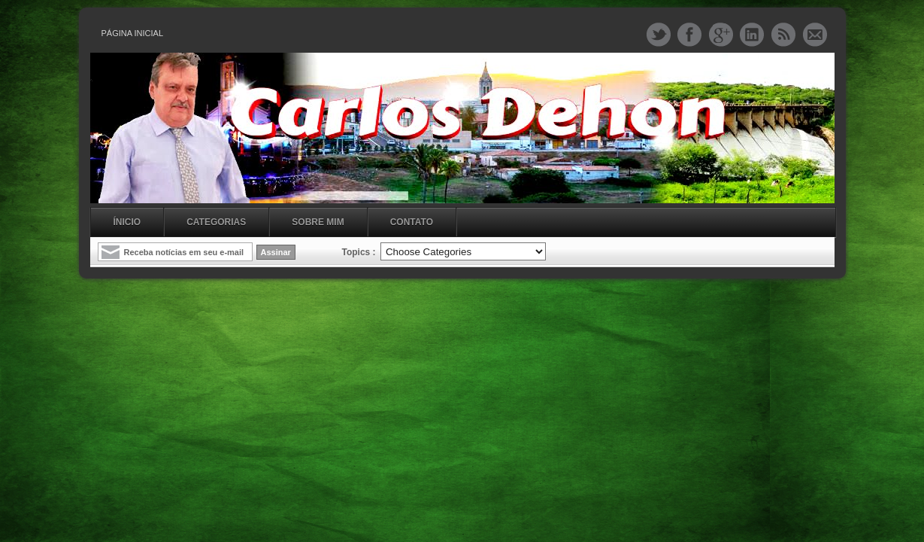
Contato (411, 222)
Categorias (216, 222)
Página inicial (132, 33)
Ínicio (127, 222)
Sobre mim (318, 222)
